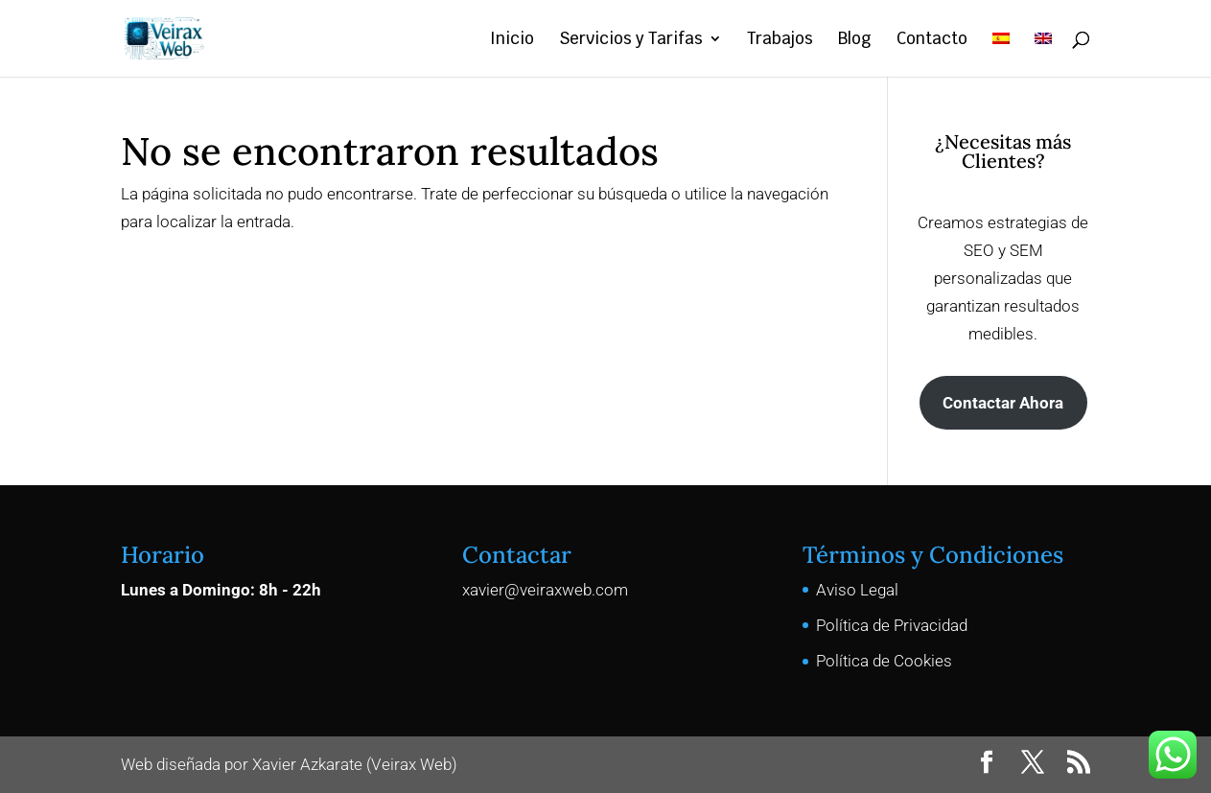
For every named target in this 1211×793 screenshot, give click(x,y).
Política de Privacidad (891, 625)
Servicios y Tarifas (631, 40)
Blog (855, 40)
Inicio (512, 40)
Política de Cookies (884, 660)
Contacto (932, 40)
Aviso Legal (857, 589)
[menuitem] (1001, 54)
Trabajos (780, 40)
